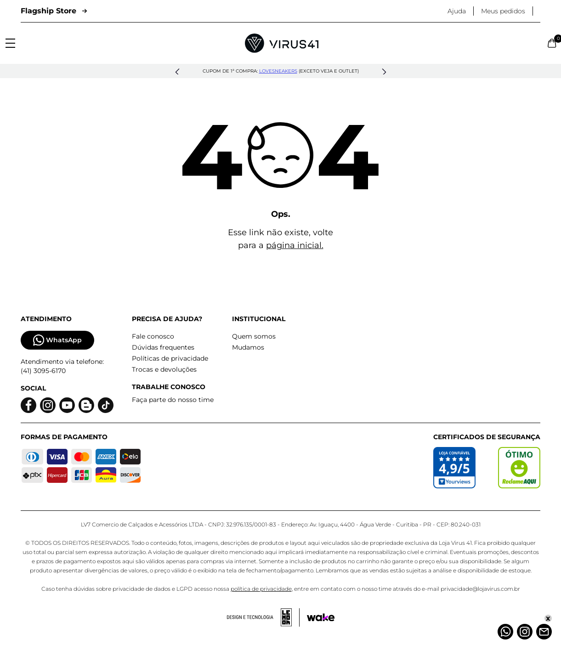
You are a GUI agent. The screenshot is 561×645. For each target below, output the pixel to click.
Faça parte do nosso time (173, 400)
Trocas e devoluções (164, 369)
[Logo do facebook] (28, 405)
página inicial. (294, 245)
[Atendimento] (544, 631)
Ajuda (457, 11)
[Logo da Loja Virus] (281, 43)
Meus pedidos (503, 11)
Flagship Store (54, 10)
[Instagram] (525, 631)
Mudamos (248, 347)
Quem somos (254, 336)
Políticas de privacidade (170, 358)
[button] (177, 72)
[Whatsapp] (505, 631)
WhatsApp (57, 340)
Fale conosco (153, 336)
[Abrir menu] (10, 43)
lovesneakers (278, 71)
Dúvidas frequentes (163, 347)
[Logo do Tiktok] (105, 405)
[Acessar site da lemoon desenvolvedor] (263, 617)
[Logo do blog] (86, 405)
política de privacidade (261, 588)
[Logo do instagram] (48, 405)
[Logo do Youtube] (67, 405)
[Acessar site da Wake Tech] (320, 617)
